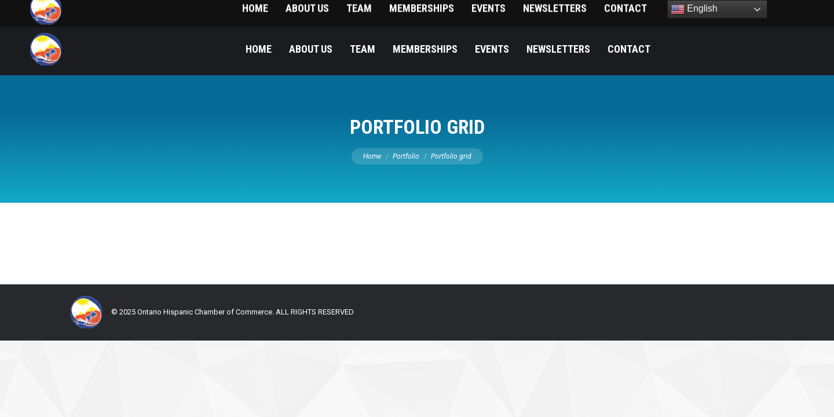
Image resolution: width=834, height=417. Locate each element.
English (694, 9)
